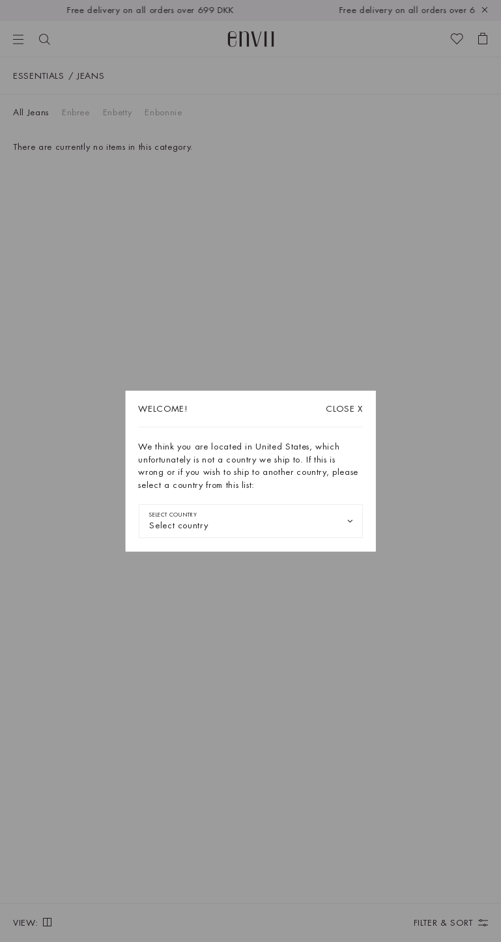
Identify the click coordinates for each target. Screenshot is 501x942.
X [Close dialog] (344, 409)
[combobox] (250, 521)
